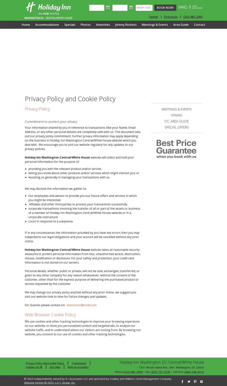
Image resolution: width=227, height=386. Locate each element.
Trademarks (78, 363)
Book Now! (165, 8)
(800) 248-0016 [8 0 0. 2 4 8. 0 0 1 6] (194, 372)
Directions (171, 17)
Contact (199, 25)
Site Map (55, 367)
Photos (86, 25)
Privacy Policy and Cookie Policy (45, 363)
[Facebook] (182, 381)
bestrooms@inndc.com (82, 305)
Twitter (153, 17)
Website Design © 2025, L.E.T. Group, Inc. (49, 382)
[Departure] (120, 8)
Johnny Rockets (126, 25)
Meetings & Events (155, 25)
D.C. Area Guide (176, 121)
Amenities (103, 25)
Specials (69, 25)
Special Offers (177, 127)
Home (26, 25)
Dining (176, 115)
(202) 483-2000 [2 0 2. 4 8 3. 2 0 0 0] (133, 372)
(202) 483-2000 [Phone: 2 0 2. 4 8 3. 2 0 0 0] (193, 17)
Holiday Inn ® (34, 367)
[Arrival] (96, 8)
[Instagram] (201, 381)
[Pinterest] (195, 381)
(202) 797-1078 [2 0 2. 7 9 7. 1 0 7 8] (160, 372)
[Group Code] (144, 8)
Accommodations (47, 25)
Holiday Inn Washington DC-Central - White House (48, 10)
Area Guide (181, 25)
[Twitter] (188, 381)
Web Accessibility (78, 367)
